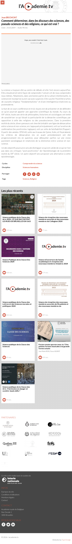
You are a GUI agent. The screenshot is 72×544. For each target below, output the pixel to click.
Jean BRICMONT (9, 17)
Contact (4, 500)
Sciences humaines (30, 167)
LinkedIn (13, 526)
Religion (33, 179)
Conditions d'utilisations (10, 494)
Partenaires (8, 417)
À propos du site (7, 492)
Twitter (8, 526)
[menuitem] (36, 491)
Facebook (3, 526)
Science (26, 179)
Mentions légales (7, 497)
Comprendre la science (32, 163)
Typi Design (66, 540)
